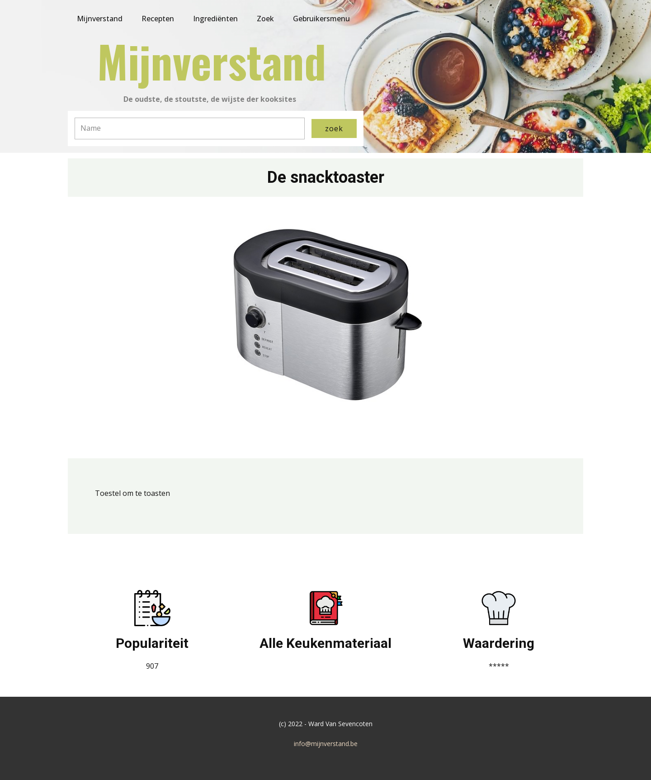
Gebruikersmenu (321, 19)
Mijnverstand (100, 19)
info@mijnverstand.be (326, 743)
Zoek (265, 19)
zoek (334, 128)
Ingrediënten (215, 19)
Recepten (158, 19)
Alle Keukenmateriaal (325, 643)
